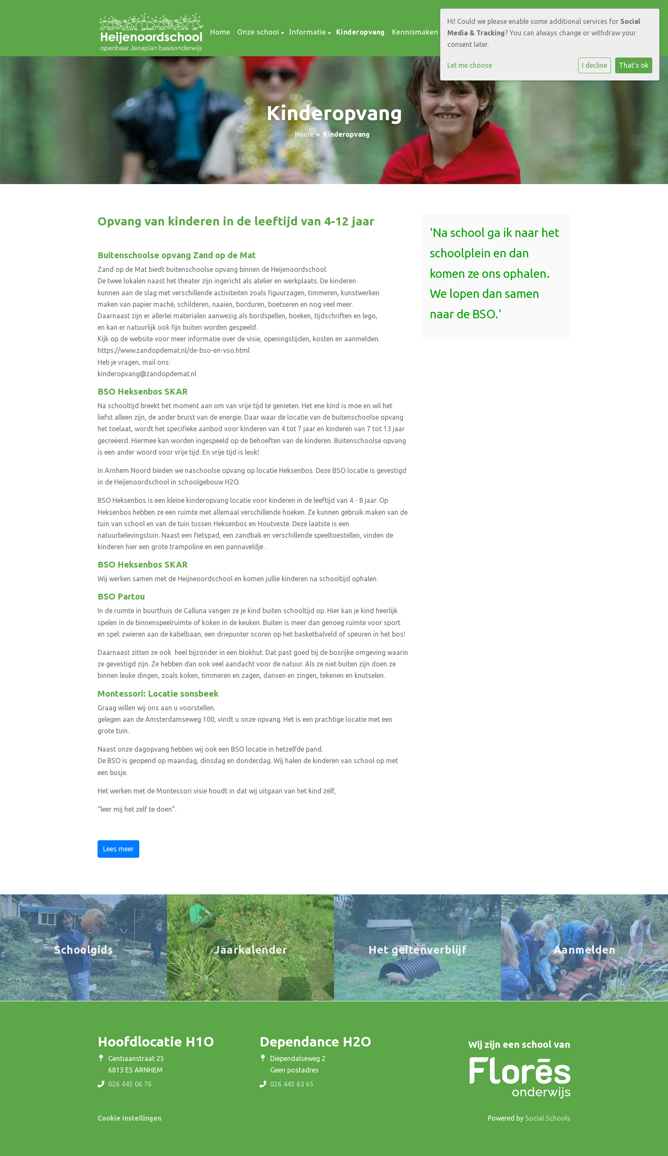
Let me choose (469, 65)
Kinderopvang (360, 32)
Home (220, 32)
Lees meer (118, 849)
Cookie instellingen (129, 1118)
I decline (594, 65)
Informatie (308, 32)
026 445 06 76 (130, 1084)
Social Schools (547, 1118)
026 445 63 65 (292, 1084)
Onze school (259, 32)
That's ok (633, 65)
